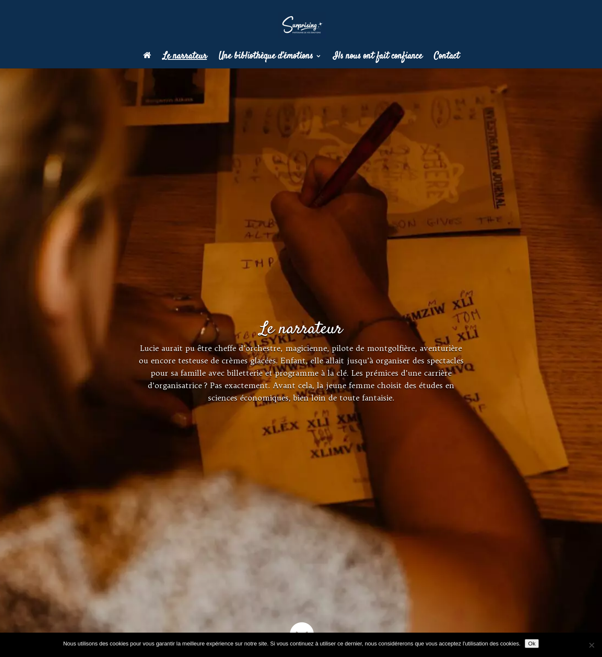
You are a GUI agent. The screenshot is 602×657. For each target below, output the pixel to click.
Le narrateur (185, 57)
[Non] (591, 645)
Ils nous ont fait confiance (377, 57)
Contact (446, 57)
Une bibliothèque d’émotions (266, 57)
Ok (531, 643)
